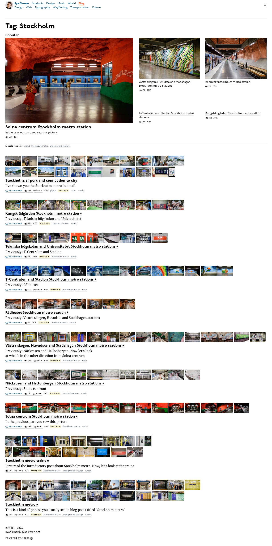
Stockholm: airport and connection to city (41, 181)
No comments (13, 190)
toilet (73, 190)
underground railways (60, 146)
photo (53, 190)
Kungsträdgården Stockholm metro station (232, 113)
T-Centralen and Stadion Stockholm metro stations (166, 115)
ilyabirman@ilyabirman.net (22, 532)
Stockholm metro (39, 146)
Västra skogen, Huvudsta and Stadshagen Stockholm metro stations (164, 84)
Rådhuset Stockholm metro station (227, 82)
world (27, 146)
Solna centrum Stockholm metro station (48, 127)
